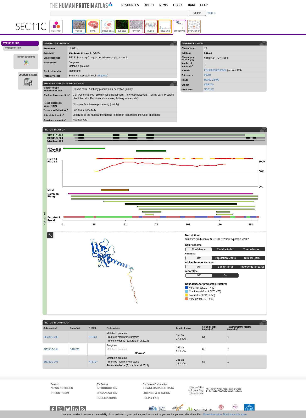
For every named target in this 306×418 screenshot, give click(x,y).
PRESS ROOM (60, 393)
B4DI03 (93, 337)
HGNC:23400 (211, 79)
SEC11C (209, 89)
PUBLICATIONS (107, 398)
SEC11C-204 (51, 349)
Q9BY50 (208, 84)
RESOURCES (130, 5)
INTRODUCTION (107, 388)
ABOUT (149, 5)
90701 (207, 75)
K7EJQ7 (93, 361)
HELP (204, 5)
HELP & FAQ (151, 398)
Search (197, 12)
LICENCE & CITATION (156, 393)
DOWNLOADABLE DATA (158, 388)
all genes (102, 75)
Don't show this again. (235, 414)
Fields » (210, 12)
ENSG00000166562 (215, 70)
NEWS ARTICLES (62, 388)
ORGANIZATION (107, 393)
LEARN (178, 5)
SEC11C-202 (51, 337)
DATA (191, 5)
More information (212, 414)
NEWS (163, 5)
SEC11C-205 (51, 361)
